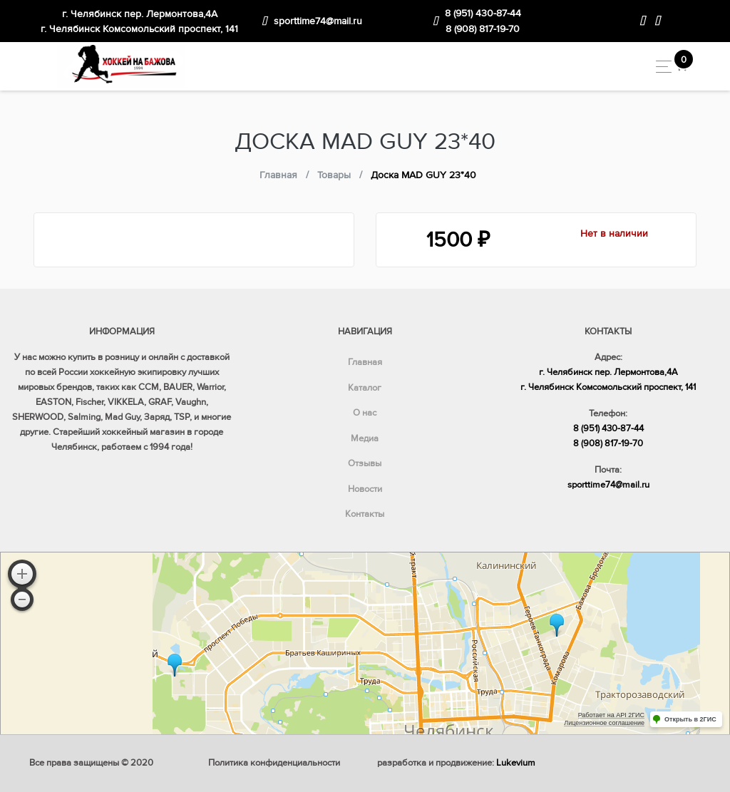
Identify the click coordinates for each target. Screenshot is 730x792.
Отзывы (364, 463)
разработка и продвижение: (456, 762)
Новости (365, 489)
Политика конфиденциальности (274, 762)
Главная (365, 362)
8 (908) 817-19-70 (483, 29)
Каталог (364, 388)
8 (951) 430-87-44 (483, 13)
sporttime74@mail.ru (318, 21)
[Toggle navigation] (660, 66)
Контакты (364, 514)
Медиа (365, 438)
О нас (364, 412)
